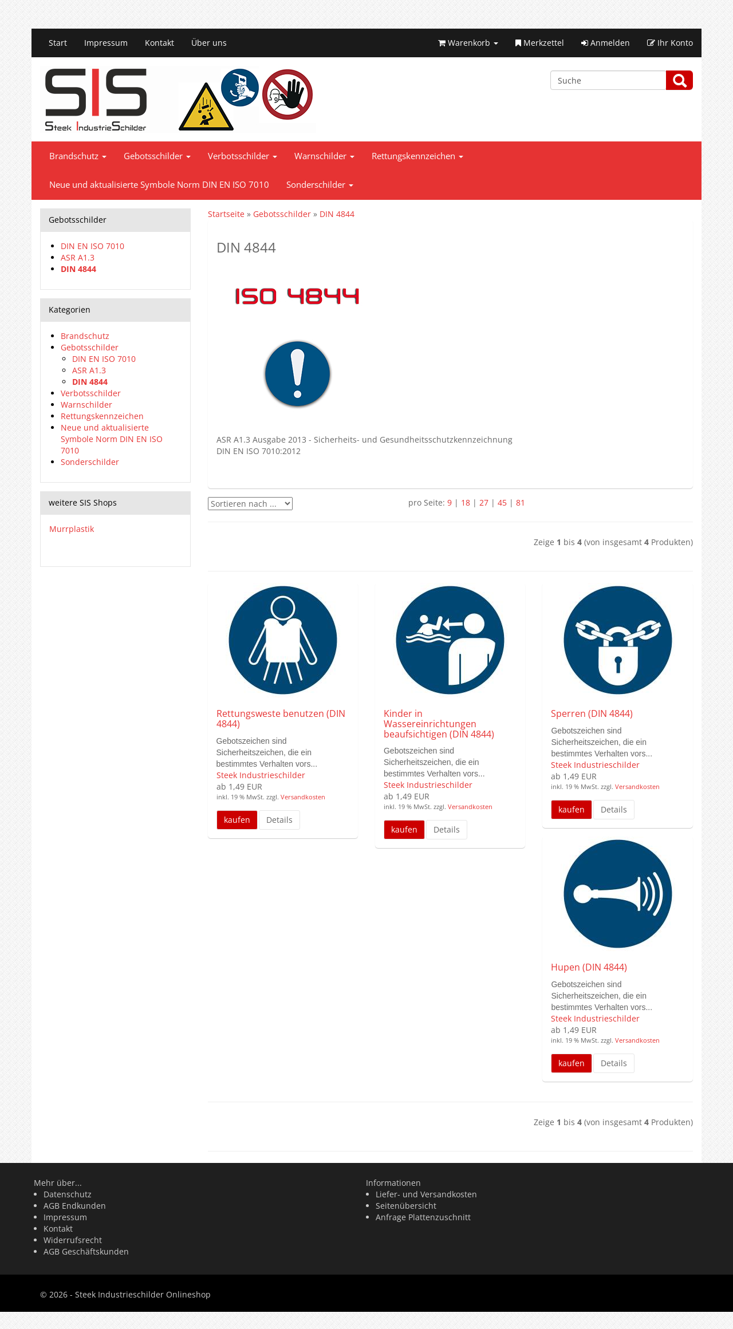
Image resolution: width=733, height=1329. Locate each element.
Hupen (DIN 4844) (589, 967)
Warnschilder (324, 156)
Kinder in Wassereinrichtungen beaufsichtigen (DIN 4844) (439, 723)
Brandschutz (78, 156)
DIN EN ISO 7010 (92, 245)
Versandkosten (302, 796)
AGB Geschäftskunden (86, 1251)
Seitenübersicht (406, 1205)
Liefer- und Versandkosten (426, 1194)
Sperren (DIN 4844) (592, 713)
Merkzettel (539, 42)
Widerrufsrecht (73, 1240)
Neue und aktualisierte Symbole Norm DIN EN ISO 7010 (159, 185)
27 (483, 502)
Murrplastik (71, 528)
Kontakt (159, 42)
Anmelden (605, 42)
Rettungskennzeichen (417, 156)
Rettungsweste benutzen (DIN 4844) (280, 718)
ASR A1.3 (77, 257)
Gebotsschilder (157, 156)
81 (520, 502)
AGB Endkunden (75, 1205)
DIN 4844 (78, 268)
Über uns (209, 42)
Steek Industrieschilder (260, 775)
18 (465, 502)
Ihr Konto (670, 42)
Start (58, 42)
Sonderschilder (319, 185)
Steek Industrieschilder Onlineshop (143, 1294)
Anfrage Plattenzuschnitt (423, 1217)
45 (502, 502)
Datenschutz (68, 1194)
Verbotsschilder (242, 156)
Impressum (106, 42)
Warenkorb (468, 42)
